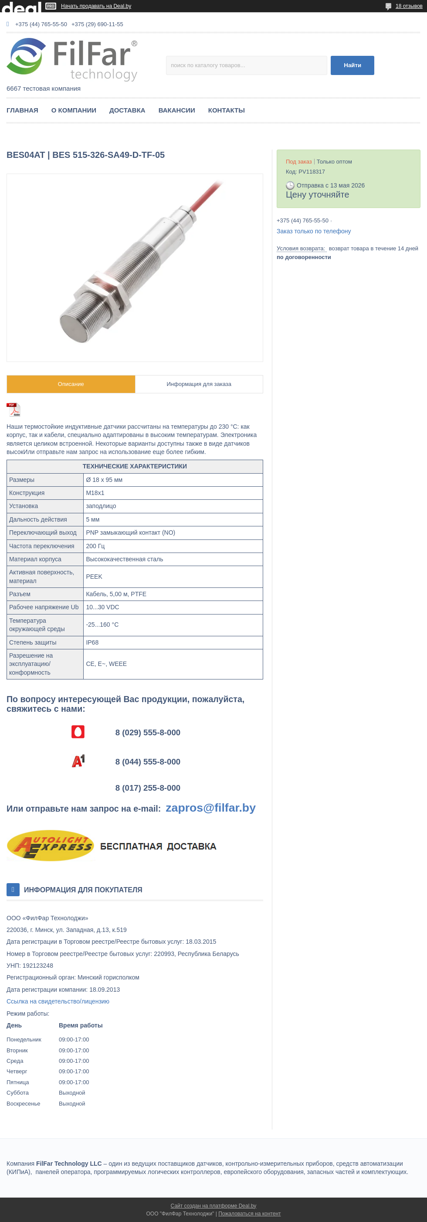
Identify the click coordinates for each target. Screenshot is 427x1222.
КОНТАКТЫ (226, 110)
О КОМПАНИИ (73, 110)
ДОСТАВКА (127, 110)
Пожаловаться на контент (249, 1214)
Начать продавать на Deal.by (96, 6)
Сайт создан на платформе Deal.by (214, 1206)
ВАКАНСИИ (177, 110)
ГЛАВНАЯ (22, 110)
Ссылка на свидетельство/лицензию (58, 1001)
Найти (352, 65)
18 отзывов (409, 6)
